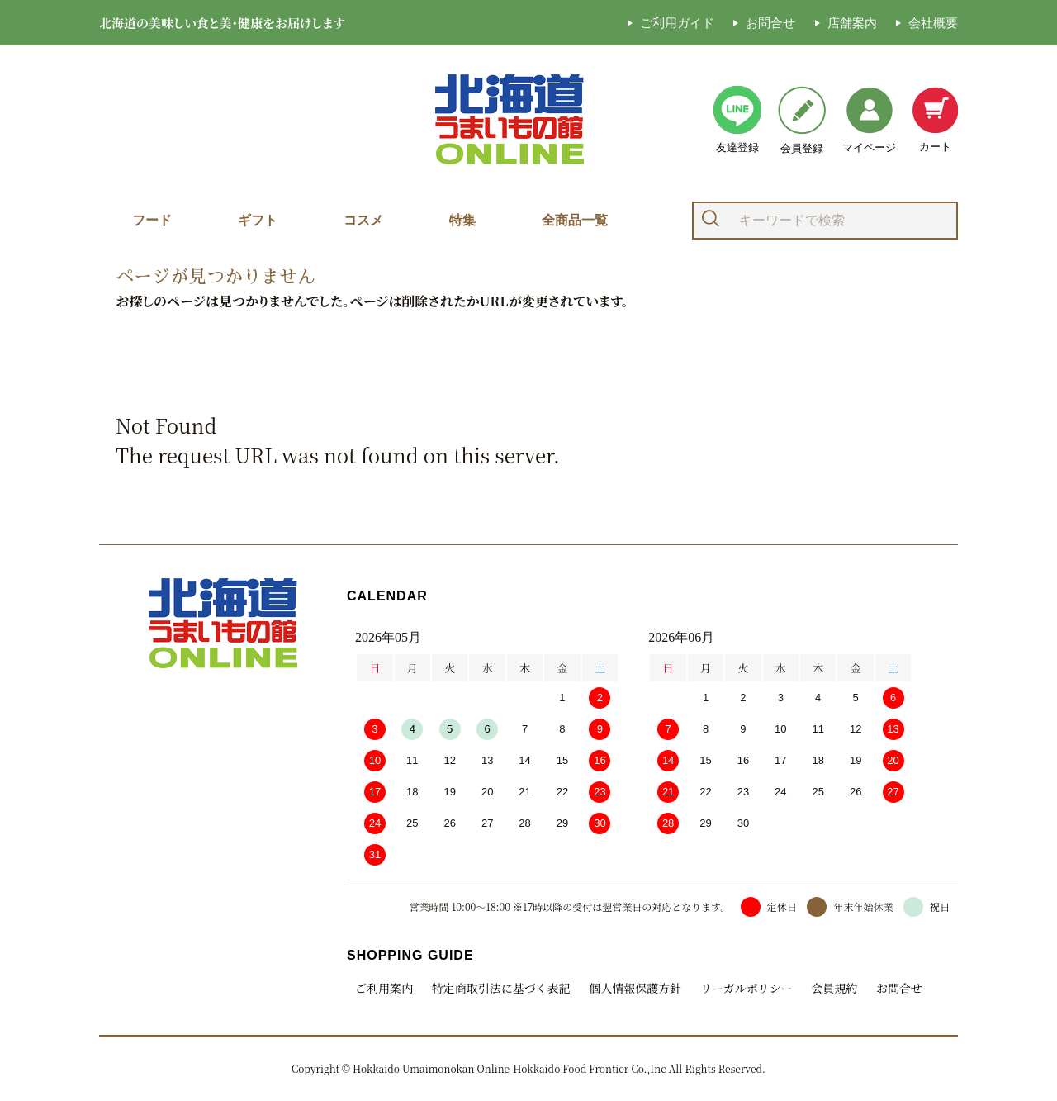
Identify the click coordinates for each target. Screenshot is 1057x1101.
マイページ (869, 120)
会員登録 (802, 120)
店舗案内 (852, 23)
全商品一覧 (575, 220)
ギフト (257, 220)
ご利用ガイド (677, 23)
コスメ (363, 220)
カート (935, 120)
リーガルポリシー (746, 988)
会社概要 (933, 23)
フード (152, 220)
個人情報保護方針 (635, 988)
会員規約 (834, 988)
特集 (462, 220)
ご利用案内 (384, 988)
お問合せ (770, 23)
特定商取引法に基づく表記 (501, 988)
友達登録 (737, 120)
